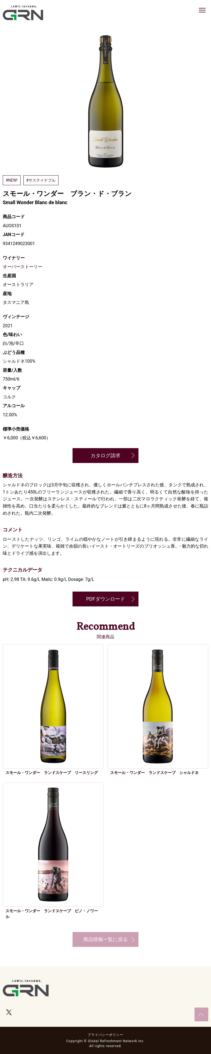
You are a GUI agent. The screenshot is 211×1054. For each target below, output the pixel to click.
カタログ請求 (105, 455)
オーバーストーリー (22, 266)
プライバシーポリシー (105, 1035)
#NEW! (12, 180)
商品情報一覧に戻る (105, 939)
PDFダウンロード (105, 599)
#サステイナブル (41, 180)
